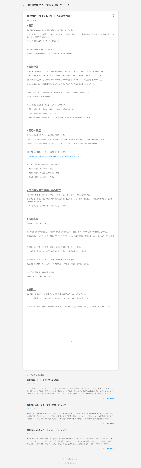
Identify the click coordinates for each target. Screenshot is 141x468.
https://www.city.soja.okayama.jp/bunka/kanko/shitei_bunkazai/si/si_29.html (54, 156)
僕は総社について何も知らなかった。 (50, 5)
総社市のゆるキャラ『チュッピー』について (46, 430)
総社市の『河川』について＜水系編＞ (43, 380)
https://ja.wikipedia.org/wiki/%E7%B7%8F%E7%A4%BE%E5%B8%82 (50, 54)
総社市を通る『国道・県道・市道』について (46, 405)
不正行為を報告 (70, 463)
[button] (112, 15)
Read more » (108, 398)
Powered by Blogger (70, 459)
